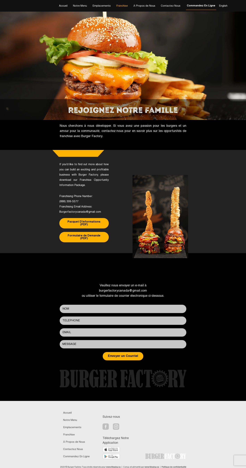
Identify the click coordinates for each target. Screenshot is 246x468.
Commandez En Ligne (201, 6)
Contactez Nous (170, 6)
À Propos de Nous (144, 6)
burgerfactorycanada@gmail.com (123, 286)
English (223, 6)
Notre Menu (80, 6)
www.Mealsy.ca (113, 463)
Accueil (63, 6)
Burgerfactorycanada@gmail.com (80, 212)
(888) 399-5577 (68, 201)
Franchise (122, 6)
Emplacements (101, 6)
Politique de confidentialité (174, 463)
